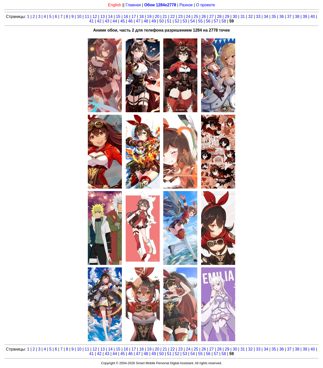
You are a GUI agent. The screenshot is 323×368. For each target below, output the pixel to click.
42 (99, 21)
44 (115, 21)
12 (95, 16)
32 (250, 16)
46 (130, 21)
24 (188, 16)
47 (138, 21)
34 (266, 16)
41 (91, 21)
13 (102, 16)
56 (208, 21)
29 (227, 16)
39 (305, 16)
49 (153, 21)
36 (281, 16)
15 (118, 16)
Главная (133, 5)
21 (165, 16)
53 (185, 21)
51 (169, 21)
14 (110, 16)
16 (126, 16)
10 (79, 16)
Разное (186, 5)
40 (312, 16)
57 (216, 21)
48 (146, 21)
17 (133, 16)
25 (196, 16)
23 (180, 16)
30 (235, 16)
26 (203, 16)
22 (172, 16)
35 (274, 16)
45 (122, 21)
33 (258, 16)
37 (289, 16)
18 (141, 16)
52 (177, 21)
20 (157, 16)
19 (149, 16)
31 (242, 16)
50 (161, 21)
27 (211, 16)
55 (200, 21)
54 (192, 21)
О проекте (205, 5)
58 (224, 21)
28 (219, 16)
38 (297, 16)
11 (87, 16)
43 (107, 21)
